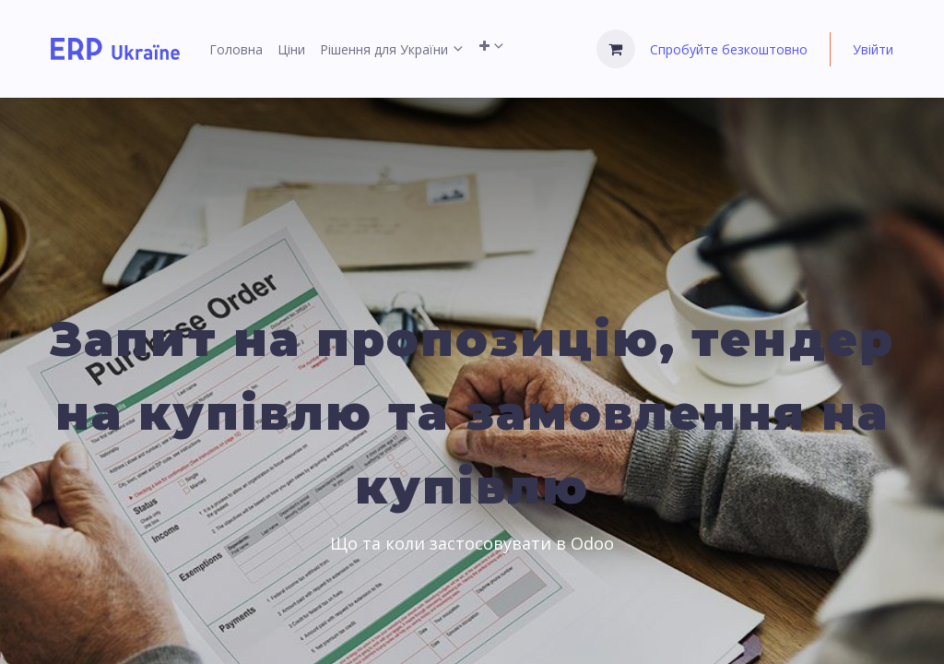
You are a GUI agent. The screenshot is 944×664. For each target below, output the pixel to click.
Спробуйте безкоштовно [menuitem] (729, 49)
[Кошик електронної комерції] (615, 49)
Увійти (873, 49)
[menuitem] (236, 49)
